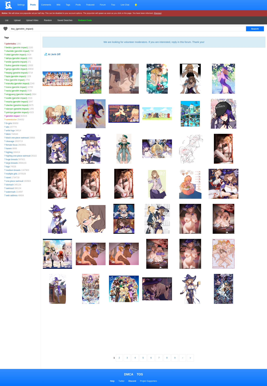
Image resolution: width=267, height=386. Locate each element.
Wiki (58, 5)
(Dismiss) (158, 13)
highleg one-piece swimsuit (18, 156)
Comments (46, 5)
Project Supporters (148, 381)
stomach (10, 185)
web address (12, 195)
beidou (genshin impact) (17, 47)
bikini (8, 134)
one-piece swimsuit (14, 181)
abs (7, 127)
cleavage (10, 141)
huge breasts (12, 159)
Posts (33, 5)
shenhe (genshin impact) (17, 105)
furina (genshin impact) (16, 65)
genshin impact (13, 116)
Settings (21, 5)
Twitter (121, 381)
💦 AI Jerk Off (52, 54)
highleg (9, 152)
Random (48, 20)
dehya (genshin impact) (16, 58)
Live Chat (125, 5)
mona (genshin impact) (16, 87)
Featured (90, 5)
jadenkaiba (11, 44)
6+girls (9, 123)
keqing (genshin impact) (17, 73)
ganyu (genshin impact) (16, 69)
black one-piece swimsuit (17, 138)
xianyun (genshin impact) (17, 109)
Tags (68, 5)
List (6, 20)
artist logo (10, 130)
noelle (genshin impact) (16, 98)
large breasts (12, 163)
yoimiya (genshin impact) (17, 112)
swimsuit (10, 188)
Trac (113, 5)
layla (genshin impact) (16, 76)
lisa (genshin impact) (15, 80)
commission (11, 119)
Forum (103, 5)
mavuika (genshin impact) (17, 83)
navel (8, 177)
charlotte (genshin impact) (17, 51)
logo (8, 166)
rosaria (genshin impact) (17, 101)
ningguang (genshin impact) (18, 94)
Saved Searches (64, 20)
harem (9, 148)
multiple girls (11, 174)
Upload (17, 20)
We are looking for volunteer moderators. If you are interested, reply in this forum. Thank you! (154, 42)
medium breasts (13, 170)
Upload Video (32, 20)
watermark (10, 192)
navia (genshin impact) (16, 91)
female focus (12, 145)
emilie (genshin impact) (16, 62)
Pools (78, 5)
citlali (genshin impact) (16, 54)
